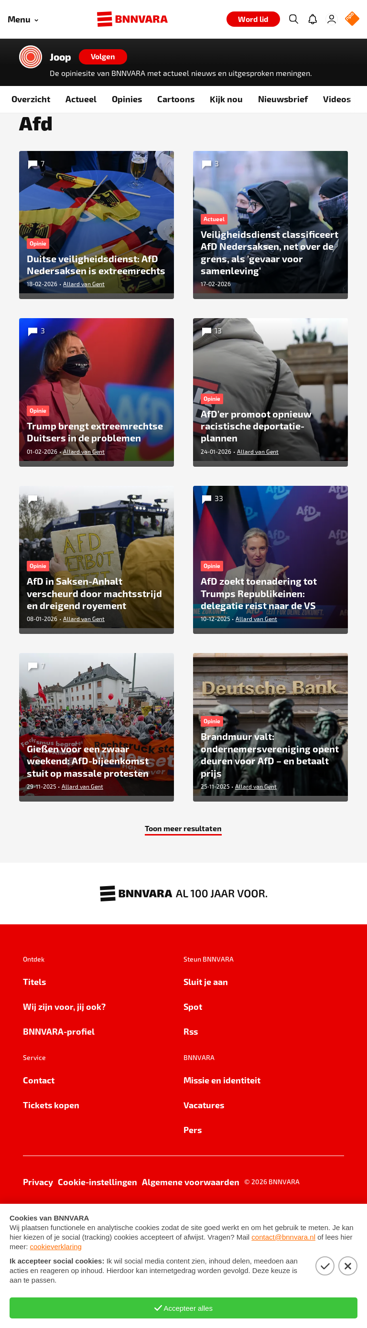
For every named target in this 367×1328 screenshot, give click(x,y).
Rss (191, 1066)
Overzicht (30, 99)
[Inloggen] (331, 19)
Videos (337, 99)
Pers (193, 1165)
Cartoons (175, 99)
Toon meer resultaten (183, 863)
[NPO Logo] (352, 19)
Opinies (127, 99)
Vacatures (204, 1140)
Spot (193, 1042)
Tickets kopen (51, 1140)
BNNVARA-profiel (59, 1066)
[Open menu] (23, 19)
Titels (34, 1017)
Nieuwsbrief (283, 99)
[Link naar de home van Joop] (30, 56)
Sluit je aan (206, 1017)
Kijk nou (226, 99)
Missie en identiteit (222, 1115)
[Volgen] (103, 56)
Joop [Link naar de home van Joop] (60, 57)
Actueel (81, 99)
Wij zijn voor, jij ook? (64, 1042)
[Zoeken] (293, 19)
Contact (38, 1115)
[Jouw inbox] (312, 19)
